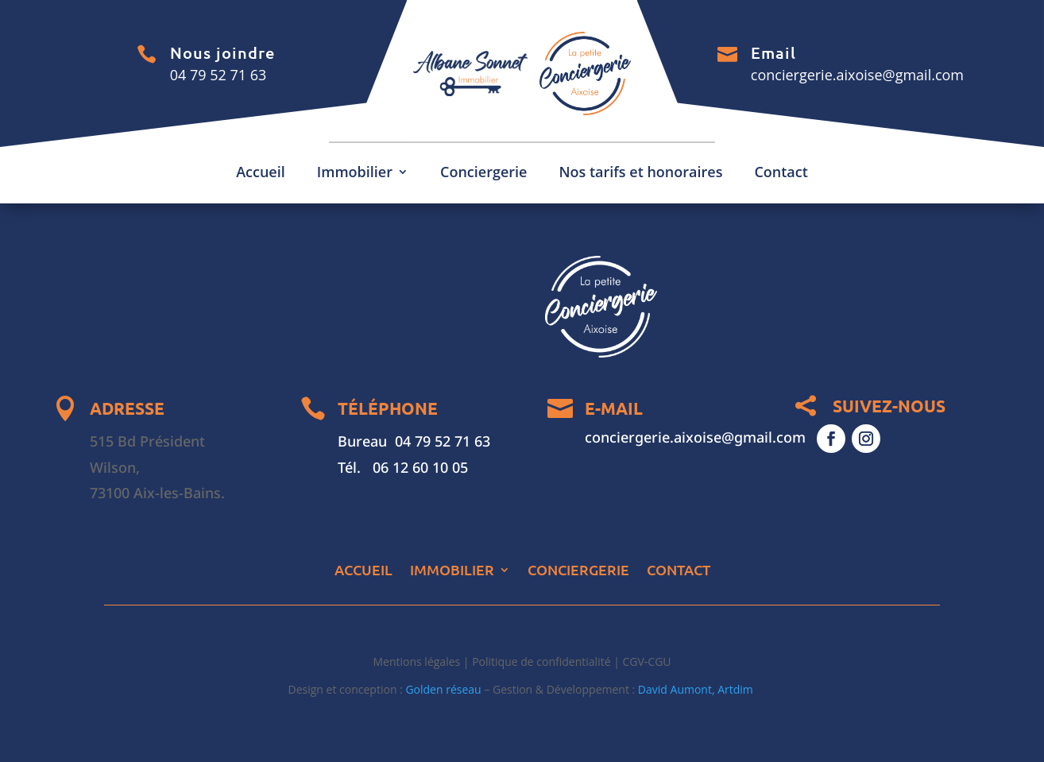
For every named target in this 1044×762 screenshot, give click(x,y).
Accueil (260, 173)
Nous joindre (222, 52)
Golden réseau (443, 689)
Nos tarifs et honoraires (640, 173)
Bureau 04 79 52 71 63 (414, 441)
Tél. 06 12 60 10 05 (403, 467)
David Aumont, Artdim (697, 689)
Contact (780, 173)
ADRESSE (127, 408)
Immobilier (354, 173)
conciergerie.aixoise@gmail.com (857, 74)
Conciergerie (483, 173)
